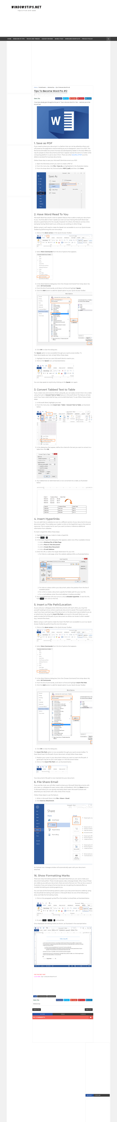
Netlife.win (35, 1119)
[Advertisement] (62, 13)
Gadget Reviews (48, 28)
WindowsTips (52, 76)
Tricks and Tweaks (34, 28)
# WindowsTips (53, 1030)
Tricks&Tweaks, (52, 84)
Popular (96, 84)
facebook (75, 1048)
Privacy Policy (88, 28)
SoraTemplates (24, 1119)
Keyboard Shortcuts (73, 28)
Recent (88, 84)
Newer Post (38, 1044)
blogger (42, 1048)
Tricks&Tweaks (43, 76)
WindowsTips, (59, 84)
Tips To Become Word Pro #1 (50, 1010)
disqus (58, 1048)
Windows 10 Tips (20, 28)
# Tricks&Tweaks (43, 1030)
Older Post (78, 1044)
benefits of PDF (44, 148)
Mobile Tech (60, 28)
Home (10, 28)
